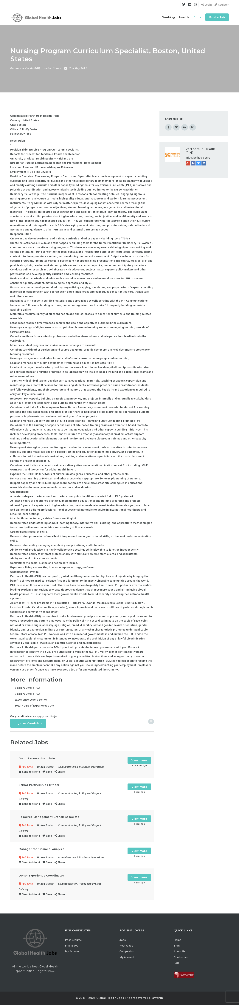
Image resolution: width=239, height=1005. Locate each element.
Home (177, 940)
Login (206, 4)
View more (139, 760)
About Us (179, 951)
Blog (177, 945)
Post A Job (126, 945)
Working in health (175, 17)
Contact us (180, 957)
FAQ (176, 962)
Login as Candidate (28, 723)
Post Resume (73, 940)
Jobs (197, 17)
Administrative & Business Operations (81, 766)
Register (222, 4)
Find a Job (71, 945)
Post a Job (217, 17)
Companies (127, 951)
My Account (72, 951)
